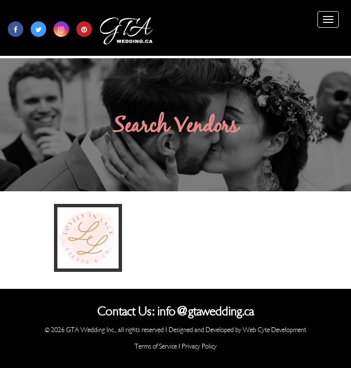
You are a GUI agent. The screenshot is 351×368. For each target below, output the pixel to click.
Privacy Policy (199, 346)
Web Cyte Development (274, 330)
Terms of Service (156, 346)
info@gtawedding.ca (205, 311)
